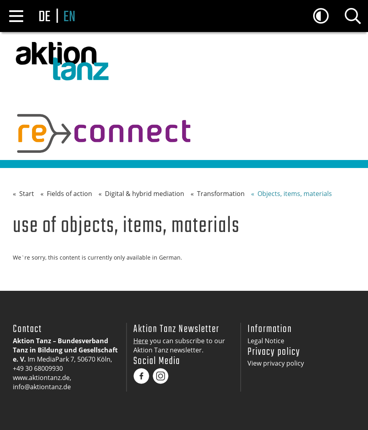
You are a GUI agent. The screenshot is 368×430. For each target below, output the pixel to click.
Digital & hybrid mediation (144, 193)
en (69, 17)
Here (140, 340)
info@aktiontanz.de (42, 386)
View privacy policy (275, 363)
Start (26, 193)
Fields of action (69, 193)
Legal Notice (265, 340)
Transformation (221, 193)
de (44, 17)
